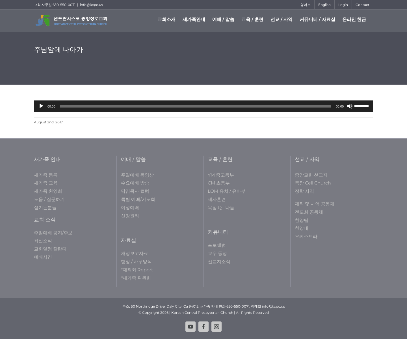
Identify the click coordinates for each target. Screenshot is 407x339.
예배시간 (43, 257)
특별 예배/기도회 (138, 199)
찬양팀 (301, 220)
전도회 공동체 (309, 212)
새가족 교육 (46, 183)
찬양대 (301, 228)
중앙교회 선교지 (311, 175)
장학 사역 (304, 191)
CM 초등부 (219, 183)
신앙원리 (130, 215)
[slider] (196, 106)
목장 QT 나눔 (221, 207)
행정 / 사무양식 (136, 261)
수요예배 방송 (135, 183)
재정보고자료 (134, 253)
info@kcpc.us (91, 5)
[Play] (41, 106)
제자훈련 (217, 199)
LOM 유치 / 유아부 (227, 191)
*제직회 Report (137, 270)
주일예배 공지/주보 (53, 232)
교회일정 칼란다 (50, 249)
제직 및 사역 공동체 (314, 204)
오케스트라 (306, 236)
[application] (203, 106)
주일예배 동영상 (137, 175)
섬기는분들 (45, 207)
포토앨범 (217, 245)
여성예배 (130, 207)
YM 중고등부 (221, 175)
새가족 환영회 (48, 191)
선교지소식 (219, 261)
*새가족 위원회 (136, 278)
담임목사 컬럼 (135, 191)
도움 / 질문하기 (49, 199)
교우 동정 (217, 253)
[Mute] (350, 106)
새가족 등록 (46, 175)
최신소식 (43, 240)
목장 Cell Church (313, 183)
